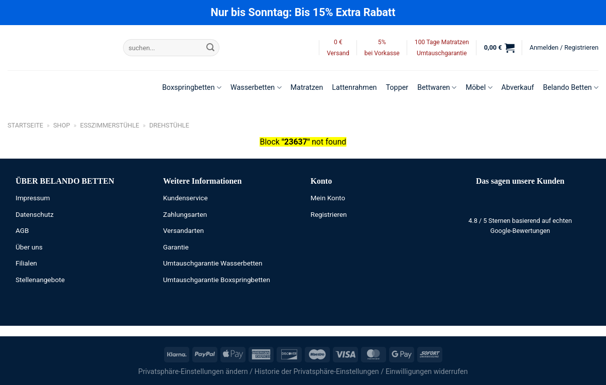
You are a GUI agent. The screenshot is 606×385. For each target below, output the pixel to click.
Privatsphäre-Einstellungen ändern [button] (193, 371)
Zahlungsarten (185, 214)
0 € (338, 42)
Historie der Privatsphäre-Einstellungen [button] (317, 371)
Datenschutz (35, 214)
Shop (61, 125)
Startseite (25, 125)
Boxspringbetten (191, 87)
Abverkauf (518, 87)
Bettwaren (436, 87)
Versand (338, 53)
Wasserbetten (256, 87)
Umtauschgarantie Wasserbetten (213, 263)
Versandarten (183, 230)
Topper (397, 87)
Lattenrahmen (354, 87)
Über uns (29, 247)
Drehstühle (169, 125)
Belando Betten (570, 87)
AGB (22, 230)
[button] (499, 48)
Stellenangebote (40, 280)
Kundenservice (185, 198)
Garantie (176, 247)
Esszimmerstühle (109, 125)
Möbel (478, 87)
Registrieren (329, 214)
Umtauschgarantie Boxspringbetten (216, 280)
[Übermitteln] (210, 47)
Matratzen (307, 87)
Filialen (26, 263)
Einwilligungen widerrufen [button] (427, 371)
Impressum (33, 198)
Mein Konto (328, 198)
